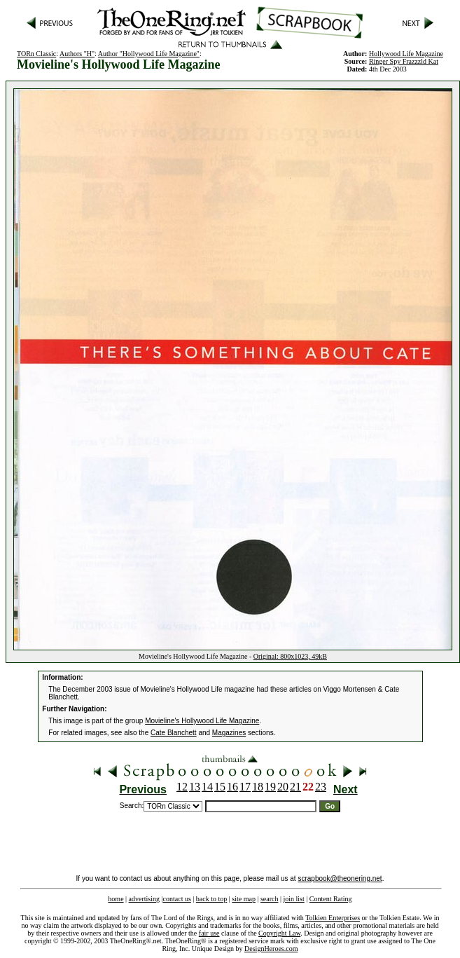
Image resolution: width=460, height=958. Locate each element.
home (115, 899)
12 (182, 787)
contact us (177, 899)
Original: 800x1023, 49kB (290, 656)
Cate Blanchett (174, 733)
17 (245, 787)
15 (219, 787)
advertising (144, 899)
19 (270, 787)
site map (244, 899)
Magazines (229, 733)
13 (194, 787)
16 (232, 787)
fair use (209, 933)
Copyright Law (279, 933)
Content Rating (330, 899)
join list (293, 899)
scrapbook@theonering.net (340, 878)
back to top (211, 899)
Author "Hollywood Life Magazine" (149, 53)
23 (320, 787)
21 (295, 787)
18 (257, 787)
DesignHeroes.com (271, 948)
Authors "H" (77, 53)
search (269, 899)
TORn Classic (36, 53)
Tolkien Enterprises (332, 918)
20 (282, 787)
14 (207, 787)
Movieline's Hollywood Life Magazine (202, 721)
